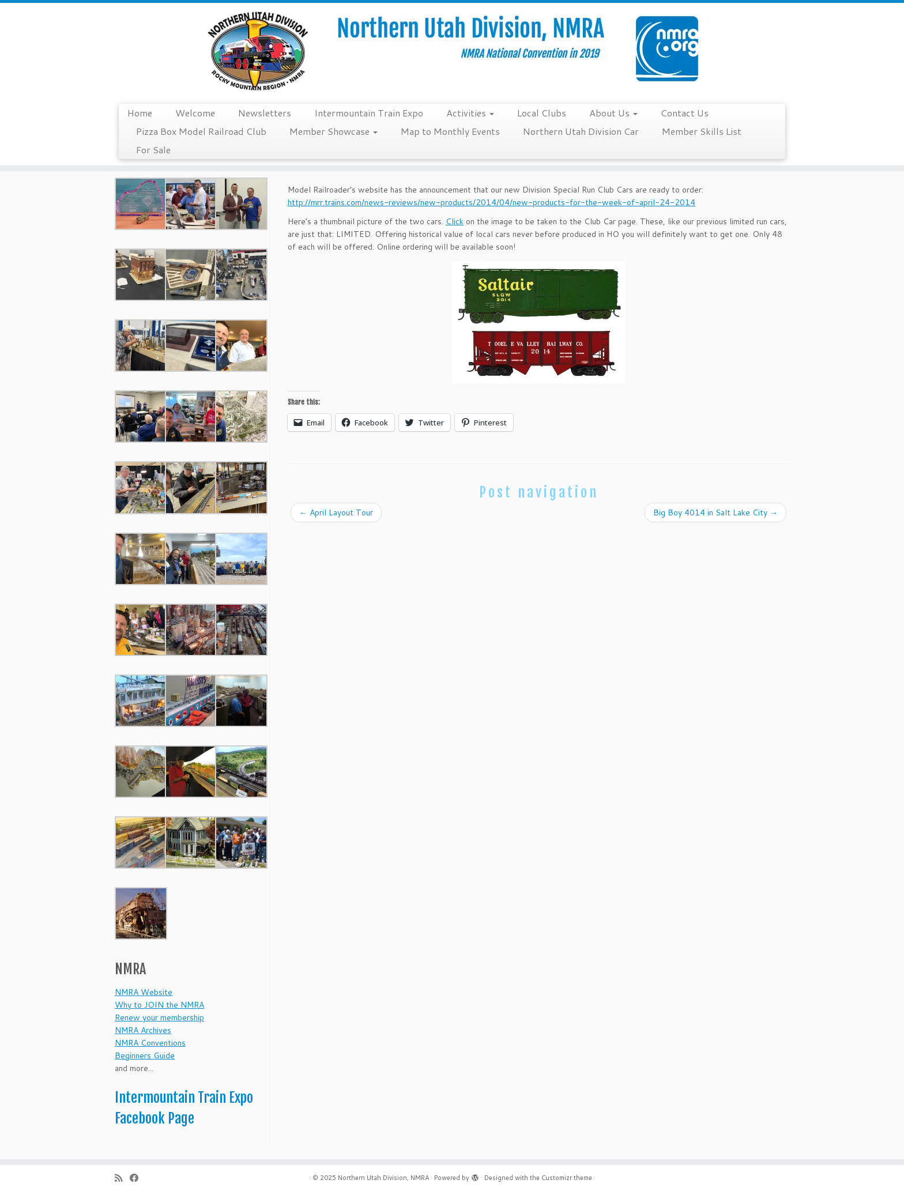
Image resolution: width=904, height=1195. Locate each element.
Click (455, 221)
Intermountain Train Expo (368, 112)
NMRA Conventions (150, 1043)
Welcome (195, 112)
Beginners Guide (145, 1055)
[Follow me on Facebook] (138, 1178)
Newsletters (264, 112)
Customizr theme (566, 1177)
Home (139, 112)
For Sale (153, 149)
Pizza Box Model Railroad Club (201, 131)
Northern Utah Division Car (581, 131)
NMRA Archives (143, 1030)
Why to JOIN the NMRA (159, 1005)
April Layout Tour (336, 512)
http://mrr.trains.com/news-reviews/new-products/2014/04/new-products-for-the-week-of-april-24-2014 (491, 202)
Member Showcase (333, 131)
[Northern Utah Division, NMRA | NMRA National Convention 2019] (452, 52)
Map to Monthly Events (450, 131)
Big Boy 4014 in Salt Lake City (715, 512)
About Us (613, 112)
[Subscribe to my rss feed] (122, 1178)
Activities (470, 112)
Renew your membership (159, 1017)
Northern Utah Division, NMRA (383, 1177)
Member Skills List (701, 131)
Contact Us (685, 112)
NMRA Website (143, 992)
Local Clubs (541, 112)
